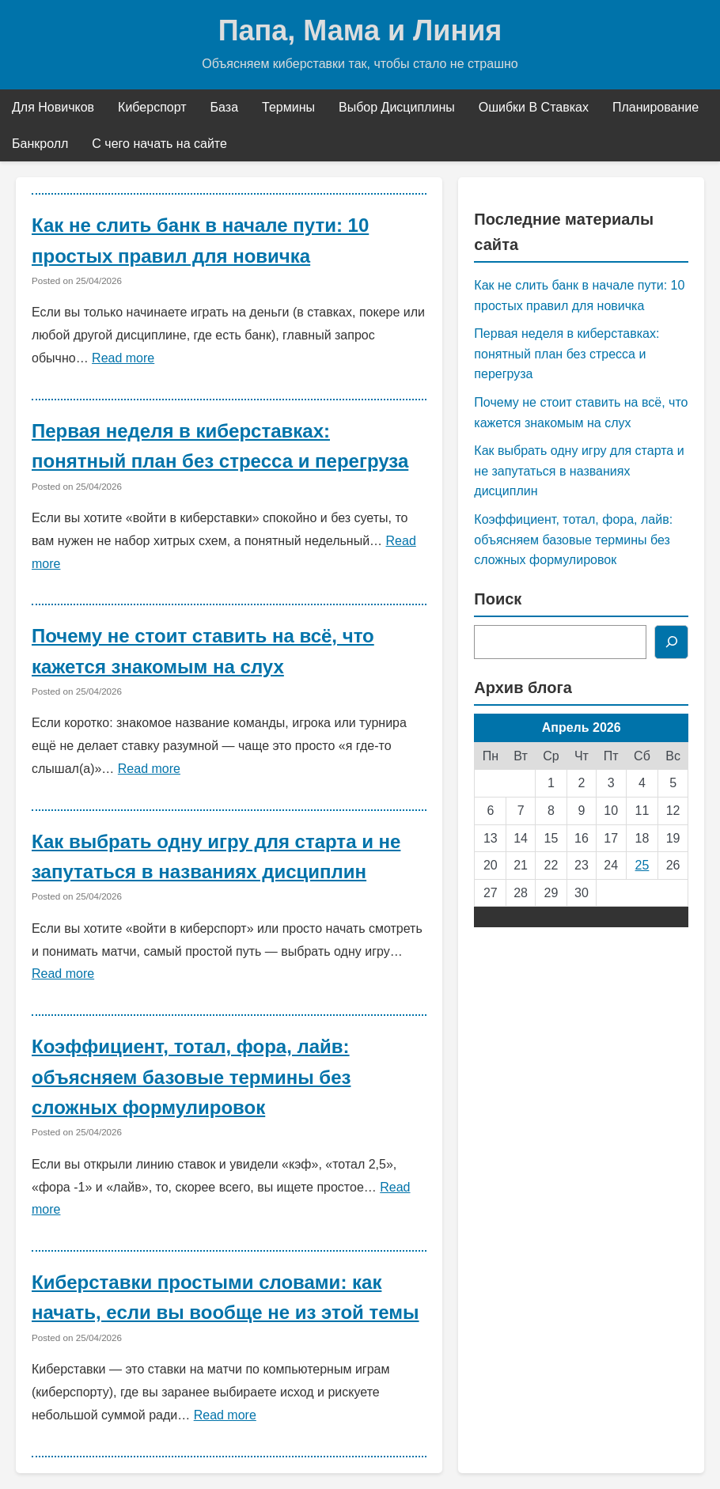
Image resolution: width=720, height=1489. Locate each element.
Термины (288, 107)
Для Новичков (53, 107)
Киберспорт (152, 107)
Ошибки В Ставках (534, 107)
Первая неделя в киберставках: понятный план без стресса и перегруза (566, 354)
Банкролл (40, 143)
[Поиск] (671, 642)
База (224, 107)
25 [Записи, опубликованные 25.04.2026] (642, 865)
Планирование (655, 107)
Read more (123, 358)
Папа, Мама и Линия (360, 30)
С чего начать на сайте (159, 143)
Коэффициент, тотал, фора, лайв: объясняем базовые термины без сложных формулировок (191, 1077)
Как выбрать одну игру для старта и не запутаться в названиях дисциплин (579, 471)
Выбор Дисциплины (397, 107)
